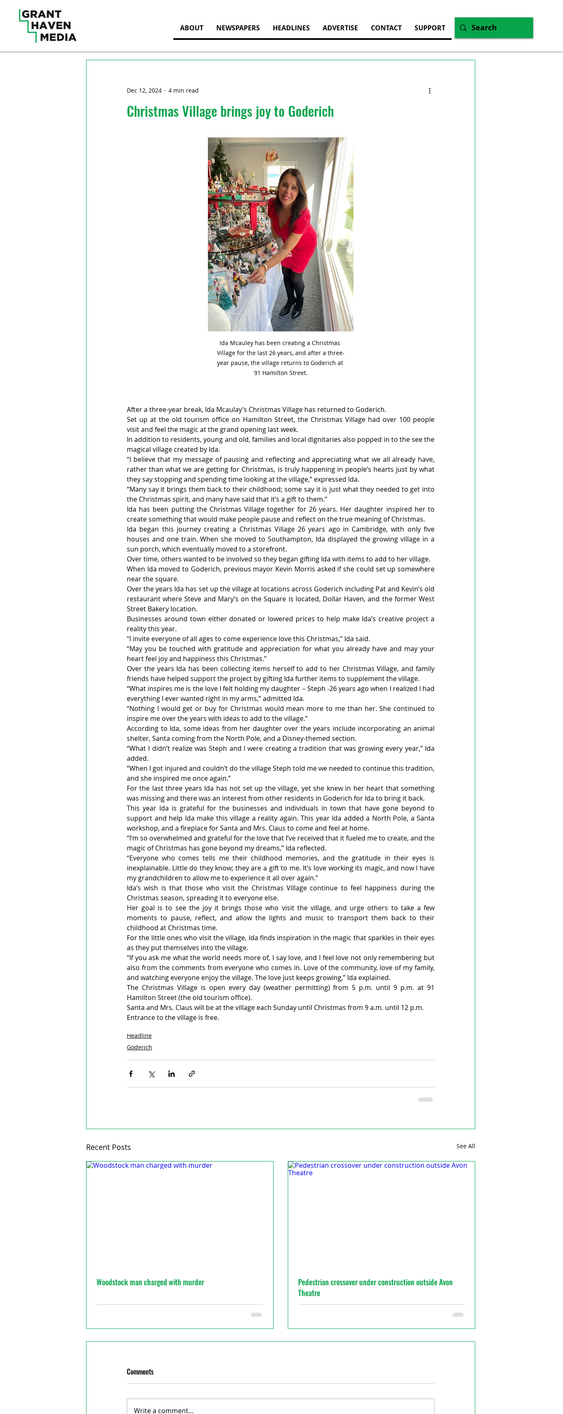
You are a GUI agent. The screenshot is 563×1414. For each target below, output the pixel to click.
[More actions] (430, 90)
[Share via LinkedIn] (171, 1074)
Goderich (139, 1047)
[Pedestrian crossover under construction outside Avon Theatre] (381, 1214)
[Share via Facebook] (131, 1074)
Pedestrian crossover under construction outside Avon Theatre (375, 1287)
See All (466, 1146)
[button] (340, 27)
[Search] (494, 27)
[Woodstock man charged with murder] (179, 1214)
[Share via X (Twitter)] (151, 1074)
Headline (139, 1035)
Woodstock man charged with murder (150, 1282)
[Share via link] (192, 1074)
